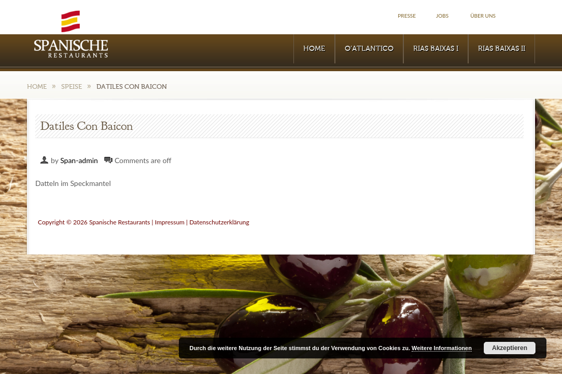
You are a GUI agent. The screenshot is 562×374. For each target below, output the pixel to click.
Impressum (170, 222)
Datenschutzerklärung (219, 222)
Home (314, 49)
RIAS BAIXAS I (435, 49)
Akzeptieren (509, 348)
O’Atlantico (369, 49)
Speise (71, 86)
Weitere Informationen (442, 348)
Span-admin (79, 160)
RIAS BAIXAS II (501, 49)
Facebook (523, 15)
